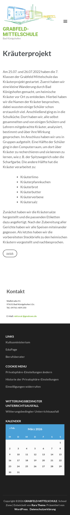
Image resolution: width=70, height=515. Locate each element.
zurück (9, 253)
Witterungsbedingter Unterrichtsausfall (32, 411)
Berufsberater (15, 356)
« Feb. (12, 428)
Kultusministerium (18, 342)
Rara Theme (38, 505)
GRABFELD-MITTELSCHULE (20, 31)
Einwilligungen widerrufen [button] (23, 386)
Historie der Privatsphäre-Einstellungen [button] (32, 379)
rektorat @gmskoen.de (25, 316)
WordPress (21, 509)
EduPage (11, 349)
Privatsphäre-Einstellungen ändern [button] (29, 372)
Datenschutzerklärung (43, 509)
